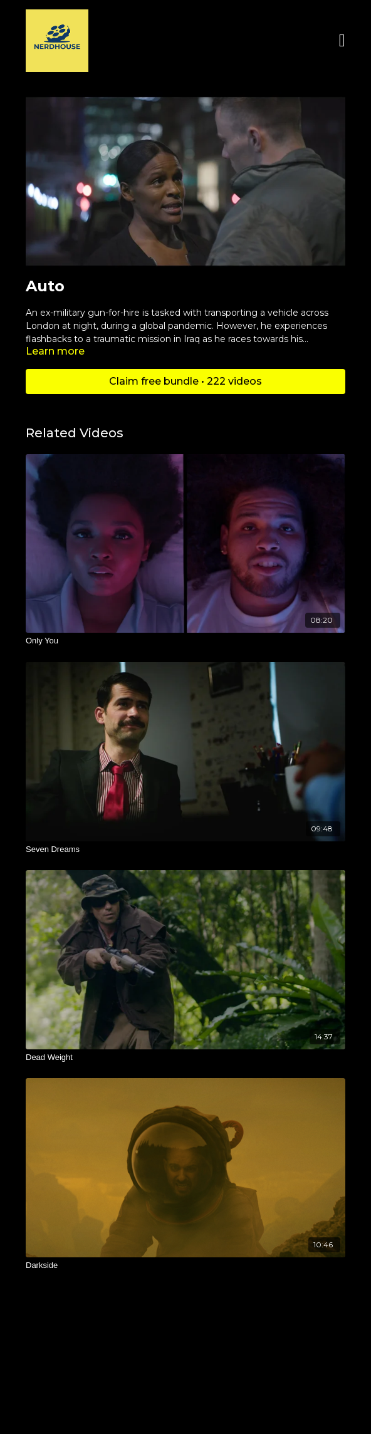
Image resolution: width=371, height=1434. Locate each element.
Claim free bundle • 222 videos (185, 381)
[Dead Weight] (185, 1057)
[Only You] (185, 641)
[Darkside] (185, 1265)
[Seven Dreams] (185, 849)
